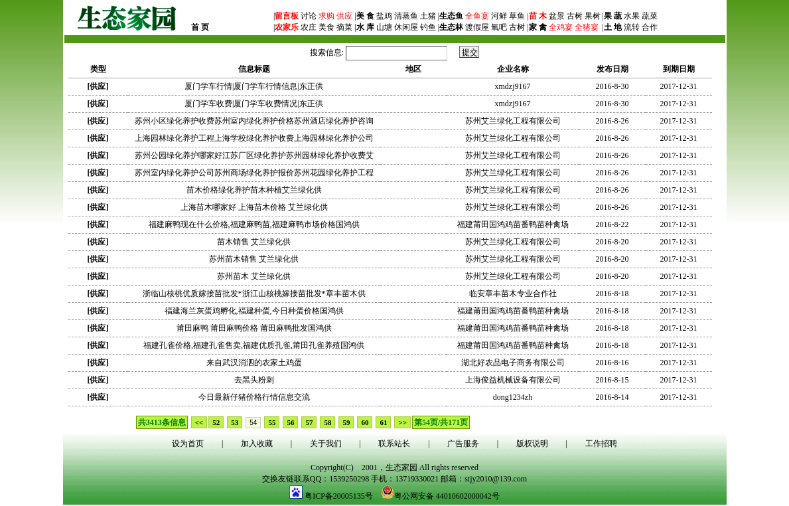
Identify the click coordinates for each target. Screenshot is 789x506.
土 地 (613, 27)
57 (309, 422)
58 (327, 422)
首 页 (200, 27)
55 (271, 422)
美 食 (365, 16)
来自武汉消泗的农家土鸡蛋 (254, 362)
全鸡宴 (561, 27)
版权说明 (532, 443)
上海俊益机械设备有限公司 (513, 379)
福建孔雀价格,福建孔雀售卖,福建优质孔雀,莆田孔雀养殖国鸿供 (253, 345)
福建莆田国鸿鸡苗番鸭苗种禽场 (513, 224)
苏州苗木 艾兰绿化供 (254, 276)
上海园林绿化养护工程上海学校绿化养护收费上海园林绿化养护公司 (254, 138)
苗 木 (538, 16)
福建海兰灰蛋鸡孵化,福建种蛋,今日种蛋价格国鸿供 (254, 310)
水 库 (365, 27)
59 (346, 422)
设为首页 (188, 443)
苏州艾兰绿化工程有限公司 (513, 121)
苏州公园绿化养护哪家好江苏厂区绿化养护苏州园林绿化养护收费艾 (254, 155)
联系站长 (394, 443)
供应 (343, 16)
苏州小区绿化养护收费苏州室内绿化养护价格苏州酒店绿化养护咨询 (254, 121)
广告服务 (463, 443)
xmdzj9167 (513, 86)
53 (234, 422)
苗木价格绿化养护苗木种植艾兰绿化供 (254, 190)
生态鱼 (451, 16)
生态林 (451, 27)
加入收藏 (257, 443)
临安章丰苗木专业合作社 (513, 293)
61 (383, 422)
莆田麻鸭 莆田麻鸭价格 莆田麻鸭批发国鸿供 (254, 328)
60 (364, 422)
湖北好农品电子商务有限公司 (513, 362)
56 (290, 422)
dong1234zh (512, 397)
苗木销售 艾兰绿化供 (254, 241)
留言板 (287, 16)
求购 (325, 16)
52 (216, 422)
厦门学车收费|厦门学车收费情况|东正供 (253, 103)
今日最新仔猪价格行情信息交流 (254, 397)
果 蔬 (613, 16)
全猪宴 (587, 27)
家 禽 (538, 27)
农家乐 (287, 27)
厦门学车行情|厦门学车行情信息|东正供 (253, 86)
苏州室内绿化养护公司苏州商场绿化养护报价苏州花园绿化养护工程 (254, 172)
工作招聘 (601, 443)
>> (402, 422)
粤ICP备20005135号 (339, 496)
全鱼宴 (477, 16)
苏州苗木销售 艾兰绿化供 (254, 259)
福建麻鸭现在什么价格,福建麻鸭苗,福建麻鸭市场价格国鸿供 (254, 224)
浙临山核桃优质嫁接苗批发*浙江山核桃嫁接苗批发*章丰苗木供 (254, 293)
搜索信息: (379, 52)
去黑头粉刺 (254, 379)
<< (199, 422)
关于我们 (326, 443)
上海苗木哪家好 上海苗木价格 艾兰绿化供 (254, 207)
